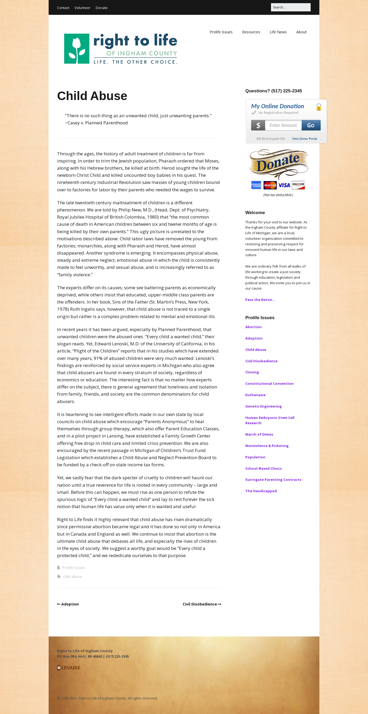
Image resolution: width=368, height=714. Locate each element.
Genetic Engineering (263, 406)
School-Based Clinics (263, 468)
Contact (63, 7)
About (301, 31)
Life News (278, 31)
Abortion (253, 326)
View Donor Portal (304, 138)
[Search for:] (291, 7)
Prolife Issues (221, 31)
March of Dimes (259, 434)
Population (255, 457)
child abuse (72, 576)
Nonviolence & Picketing (267, 445)
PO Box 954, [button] (67, 656)
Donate (102, 7)
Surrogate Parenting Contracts (273, 479)
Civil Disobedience (200, 604)
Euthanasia (255, 394)
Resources (251, 31)
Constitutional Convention (269, 383)
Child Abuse (255, 349)
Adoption (70, 604)
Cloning (252, 372)
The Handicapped (261, 491)
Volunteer (82, 7)
